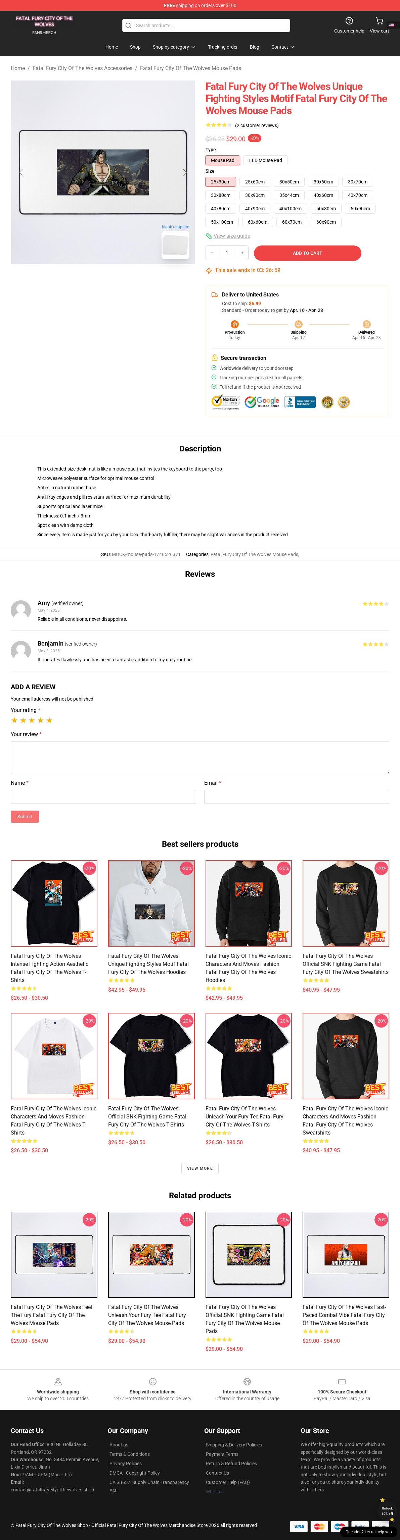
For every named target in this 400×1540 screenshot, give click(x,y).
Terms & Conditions (129, 1454)
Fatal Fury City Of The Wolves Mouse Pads (190, 68)
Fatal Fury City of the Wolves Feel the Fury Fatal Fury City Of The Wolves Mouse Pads (51, 1315)
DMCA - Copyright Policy (134, 1473)
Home (18, 68)
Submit (24, 816)
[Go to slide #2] (120, 279)
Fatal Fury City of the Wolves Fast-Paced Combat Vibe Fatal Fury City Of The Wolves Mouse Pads (344, 1315)
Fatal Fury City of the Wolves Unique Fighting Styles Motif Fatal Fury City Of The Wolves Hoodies (148, 964)
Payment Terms (222, 1454)
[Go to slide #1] (85, 279)
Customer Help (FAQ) (228, 1482)
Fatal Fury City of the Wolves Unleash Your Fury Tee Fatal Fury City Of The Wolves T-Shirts (244, 1116)
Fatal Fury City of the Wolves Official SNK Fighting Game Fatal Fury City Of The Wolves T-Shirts (147, 1116)
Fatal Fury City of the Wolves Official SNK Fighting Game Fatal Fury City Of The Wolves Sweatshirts (346, 964)
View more (200, 1168)
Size (210, 171)
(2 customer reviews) (257, 125)
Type (211, 149)
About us (118, 1444)
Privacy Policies (125, 1463)
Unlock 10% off (387, 1511)
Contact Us (217, 1473)
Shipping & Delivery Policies (234, 1444)
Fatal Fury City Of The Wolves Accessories (82, 68)
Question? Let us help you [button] (369, 1532)
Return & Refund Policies (231, 1463)
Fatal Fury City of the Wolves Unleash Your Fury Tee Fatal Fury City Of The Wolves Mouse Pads (147, 1315)
